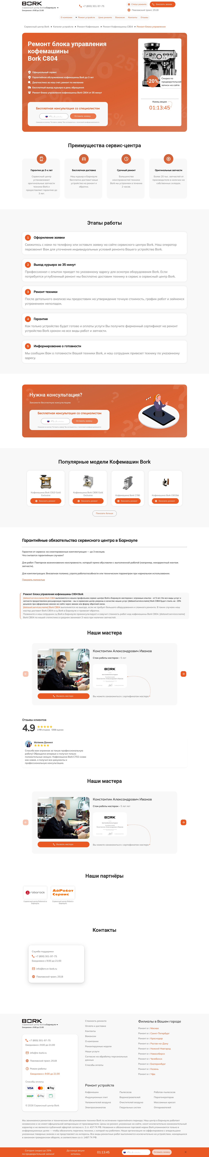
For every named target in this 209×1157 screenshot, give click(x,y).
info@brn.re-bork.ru (44, 968)
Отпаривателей (162, 1107)
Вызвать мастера (63, 696)
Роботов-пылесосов (164, 1092)
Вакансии (120, 17)
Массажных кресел (164, 1102)
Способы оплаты (94, 1065)
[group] (35, 895)
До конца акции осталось (76, 1152)
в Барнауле (51, 7)
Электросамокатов (95, 1107)
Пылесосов (125, 1092)
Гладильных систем (130, 1107)
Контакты (132, 17)
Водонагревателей (130, 1097)
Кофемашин (92, 1092)
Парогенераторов (164, 1097)
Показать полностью (33, 579)
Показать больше (104, 513)
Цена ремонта (105, 17)
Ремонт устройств (86, 17)
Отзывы (144, 17)
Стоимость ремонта (95, 1020)
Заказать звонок (162, 4)
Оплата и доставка (95, 1026)
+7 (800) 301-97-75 (93, 6)
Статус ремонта (137, 4)
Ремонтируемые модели (98, 1046)
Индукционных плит (96, 1097)
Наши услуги (92, 1051)
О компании (66, 17)
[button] (183, 674)
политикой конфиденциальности (88, 122)
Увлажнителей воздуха (98, 1102)
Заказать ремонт (45, 501)
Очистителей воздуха (131, 1102)
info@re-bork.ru (36, 1053)
